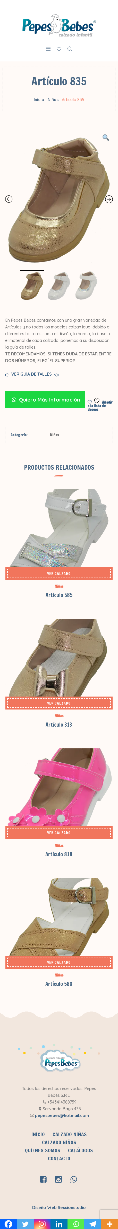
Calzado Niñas (70, 1134)
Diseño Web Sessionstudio (59, 1207)
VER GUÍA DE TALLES (33, 374)
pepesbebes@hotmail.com (62, 1115)
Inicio (39, 99)
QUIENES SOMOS (42, 1150)
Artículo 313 (59, 724)
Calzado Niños (59, 1142)
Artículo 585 (59, 595)
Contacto (59, 1158)
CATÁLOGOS (80, 1150)
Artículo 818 (58, 854)
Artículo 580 (58, 984)
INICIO (38, 1134)
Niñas (53, 99)
